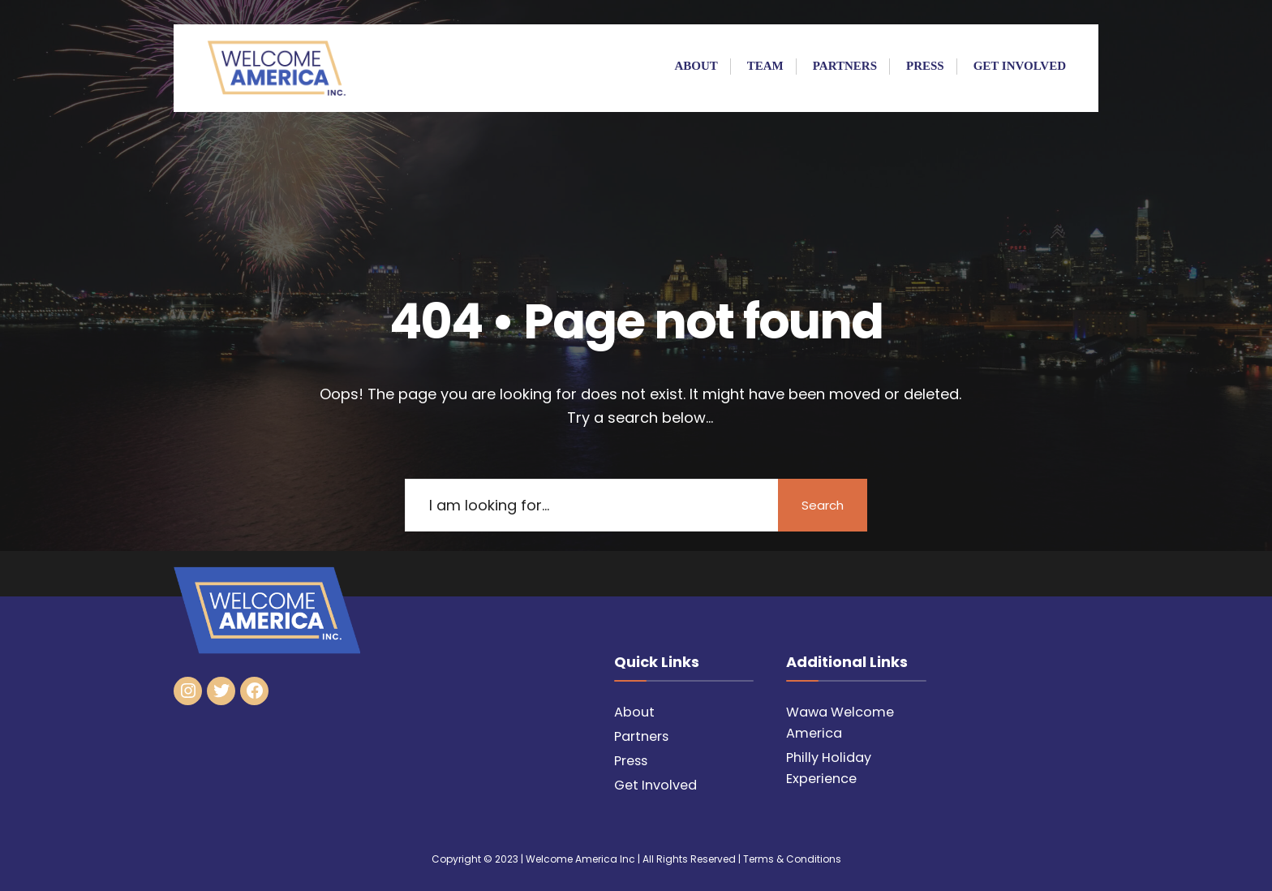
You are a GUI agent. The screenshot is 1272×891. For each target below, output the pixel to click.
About (695, 65)
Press (925, 65)
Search (822, 505)
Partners (845, 65)
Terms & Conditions (792, 859)
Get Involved (1019, 65)
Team (765, 65)
